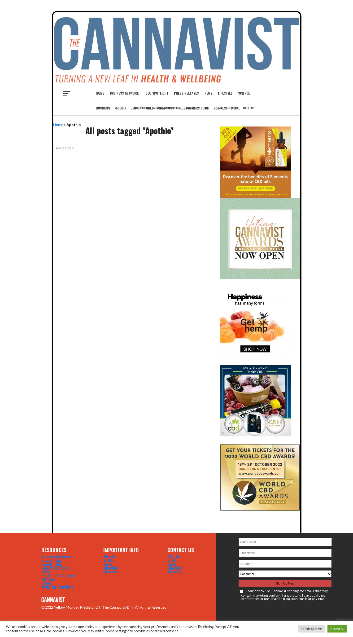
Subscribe (110, 568)
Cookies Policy (51, 564)
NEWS (208, 93)
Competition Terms (55, 568)
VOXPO (108, 560)
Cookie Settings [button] (311, 629)
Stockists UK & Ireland (58, 575)
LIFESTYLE (225, 93)
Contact (47, 572)
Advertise (140, 107)
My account (111, 572)
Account (121, 107)
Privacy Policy (51, 560)
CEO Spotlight (157, 93)
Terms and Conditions (57, 587)
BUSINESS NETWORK (124, 93)
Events (108, 564)
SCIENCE (244, 93)
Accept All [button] (337, 629)
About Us (102, 107)
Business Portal (225, 107)
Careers (248, 107)
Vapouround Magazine (56, 556)
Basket (191, 107)
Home (100, 93)
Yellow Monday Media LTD (76, 607)
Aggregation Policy (166, 107)
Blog (205, 107)
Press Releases (186, 93)
